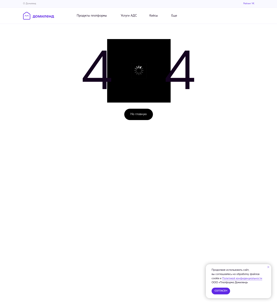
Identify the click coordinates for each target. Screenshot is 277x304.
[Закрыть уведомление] (268, 267)
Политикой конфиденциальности (242, 278)
